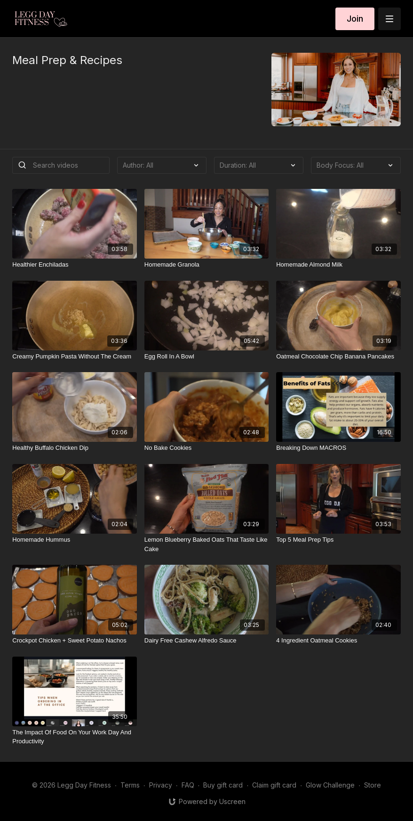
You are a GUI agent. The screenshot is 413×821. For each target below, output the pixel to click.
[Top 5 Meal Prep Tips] (338, 540)
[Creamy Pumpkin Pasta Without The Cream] (74, 356)
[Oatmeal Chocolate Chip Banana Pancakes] (338, 356)
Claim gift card (274, 785)
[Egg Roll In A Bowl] (206, 356)
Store (372, 785)
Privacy (160, 785)
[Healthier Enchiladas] (74, 264)
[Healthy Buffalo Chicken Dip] (74, 448)
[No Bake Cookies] (206, 448)
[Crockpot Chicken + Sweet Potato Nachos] (74, 640)
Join (355, 19)
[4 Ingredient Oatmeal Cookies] (338, 640)
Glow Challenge (330, 785)
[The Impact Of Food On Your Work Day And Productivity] (74, 737)
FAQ (188, 785)
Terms (130, 785)
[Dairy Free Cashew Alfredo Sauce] (206, 640)
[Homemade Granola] (206, 264)
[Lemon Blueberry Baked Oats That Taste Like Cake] (206, 544)
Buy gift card (223, 785)
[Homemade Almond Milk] (338, 264)
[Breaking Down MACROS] (338, 448)
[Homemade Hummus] (74, 540)
